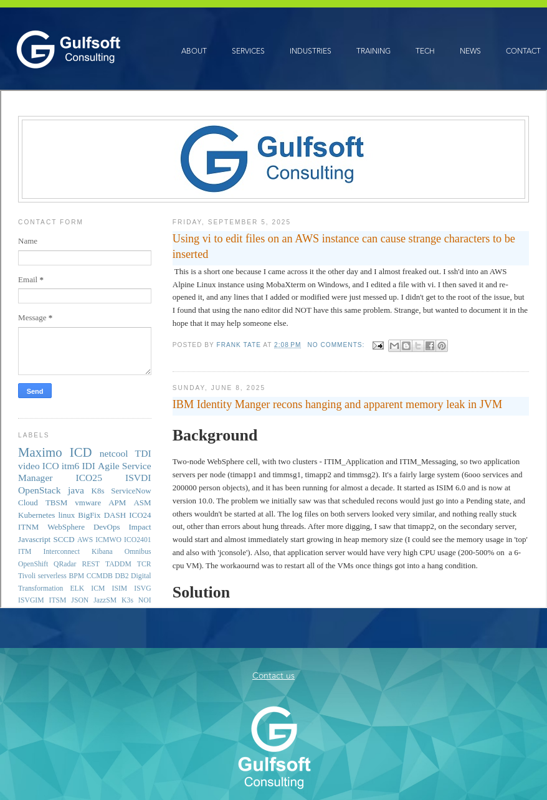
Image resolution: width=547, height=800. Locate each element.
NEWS (470, 51)
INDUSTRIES (310, 51)
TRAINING (373, 51)
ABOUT (194, 51)
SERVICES (248, 51)
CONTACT (523, 51)
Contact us (273, 675)
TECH (425, 51)
